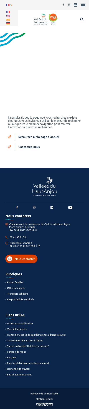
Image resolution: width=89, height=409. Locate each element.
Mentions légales (44, 399)
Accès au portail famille (20, 323)
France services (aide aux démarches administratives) (36, 334)
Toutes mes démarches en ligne (24, 340)
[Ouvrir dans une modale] (82, 20)
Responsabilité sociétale (20, 299)
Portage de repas (16, 351)
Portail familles (15, 282)
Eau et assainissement (19, 374)
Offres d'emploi (16, 288)
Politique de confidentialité (44, 393)
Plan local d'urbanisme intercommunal (28, 363)
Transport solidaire (17, 293)
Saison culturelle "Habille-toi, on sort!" (28, 346)
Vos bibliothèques (17, 329)
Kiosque (11, 357)
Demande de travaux (18, 368)
